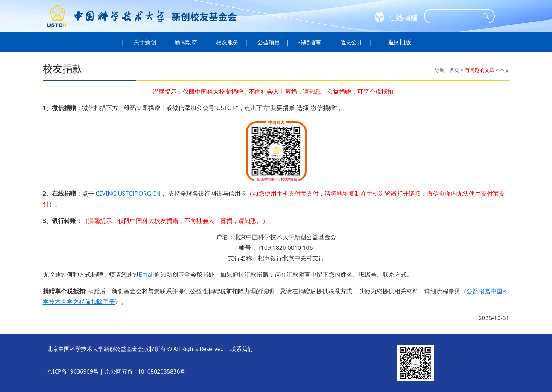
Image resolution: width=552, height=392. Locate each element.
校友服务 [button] (227, 42)
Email (146, 274)
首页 (454, 70)
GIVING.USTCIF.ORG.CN (128, 193)
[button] (399, 42)
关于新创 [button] (144, 42)
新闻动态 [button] (186, 42)
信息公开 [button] (351, 42)
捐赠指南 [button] (310, 42)
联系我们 (241, 349)
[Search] (454, 16)
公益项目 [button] (268, 42)
